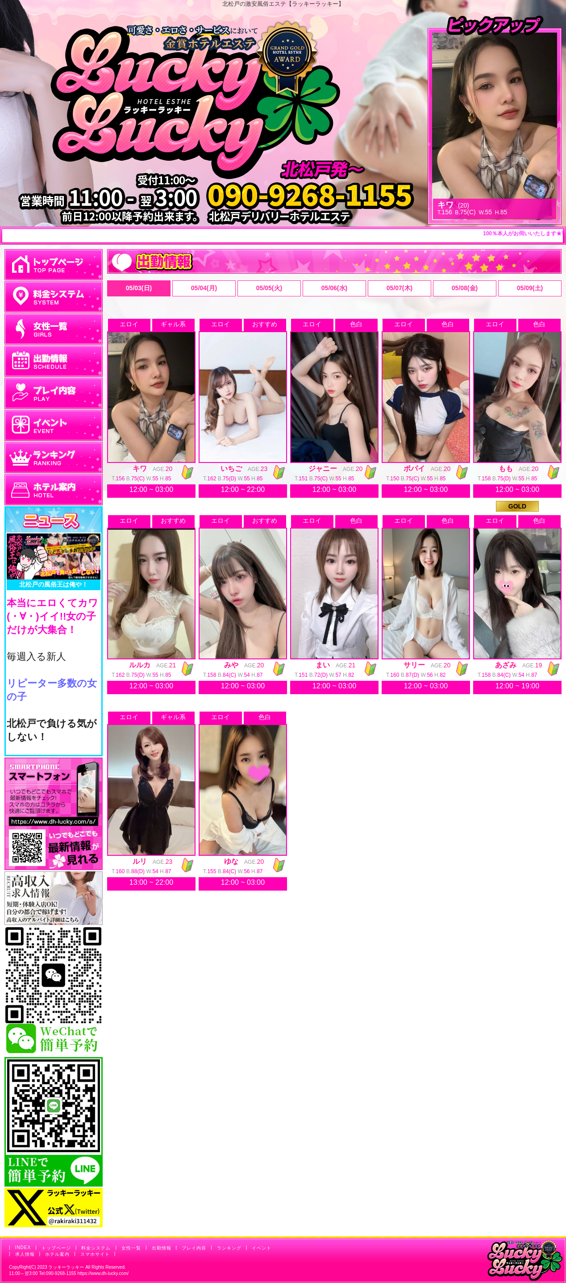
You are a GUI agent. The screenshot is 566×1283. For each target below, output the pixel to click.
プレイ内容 (194, 1248)
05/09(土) (530, 288)
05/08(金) (465, 288)
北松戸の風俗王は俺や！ (53, 584)
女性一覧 (131, 1248)
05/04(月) (204, 288)
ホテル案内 (57, 1254)
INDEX (23, 1247)
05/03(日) (139, 288)
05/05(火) (269, 288)
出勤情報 (161, 1248)
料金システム (96, 1248)
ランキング (229, 1248)
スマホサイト (95, 1254)
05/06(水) (334, 288)
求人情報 (25, 1254)
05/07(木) (399, 288)
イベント (261, 1248)
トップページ (56, 1248)
